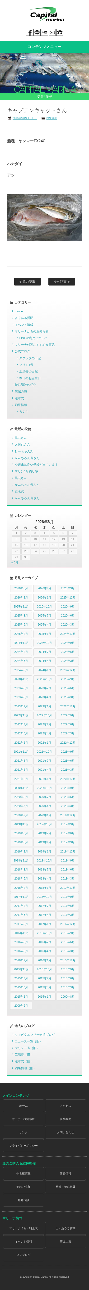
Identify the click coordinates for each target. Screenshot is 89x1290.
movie (19, 311)
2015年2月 (21, 996)
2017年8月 (21, 906)
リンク (23, 1132)
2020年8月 (21, 797)
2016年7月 (44, 942)
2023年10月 (44, 679)
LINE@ (37, 32)
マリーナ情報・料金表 (23, 1228)
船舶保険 (23, 1200)
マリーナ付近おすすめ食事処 (35, 344)
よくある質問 (24, 318)
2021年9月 (68, 751)
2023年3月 (68, 697)
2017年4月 (44, 915)
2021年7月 (44, 760)
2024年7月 (44, 652)
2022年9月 (68, 715)
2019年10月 (44, 824)
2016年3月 (68, 951)
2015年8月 (21, 978)
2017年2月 (21, 924)
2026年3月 (68, 588)
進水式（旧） (24, 1061)
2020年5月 (21, 806)
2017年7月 (44, 906)
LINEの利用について (33, 338)
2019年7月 (44, 833)
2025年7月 (44, 615)
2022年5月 (21, 733)
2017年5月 (21, 915)
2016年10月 (44, 933)
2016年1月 (44, 960)
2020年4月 (44, 806)
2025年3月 (68, 624)
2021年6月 (68, 760)
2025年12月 (67, 597)
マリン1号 (26, 365)
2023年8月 (21, 688)
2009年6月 (21, 1005)
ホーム (23, 1105)
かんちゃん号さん (27, 458)
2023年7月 (44, 688)
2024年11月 (21, 643)
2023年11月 (21, 679)
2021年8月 (21, 760)
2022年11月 (21, 715)
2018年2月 (21, 887)
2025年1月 (44, 634)
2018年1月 (44, 887)
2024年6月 (68, 652)
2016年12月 (67, 924)
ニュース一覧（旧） (28, 1041)
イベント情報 (24, 325)
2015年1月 (44, 996)
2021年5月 (21, 769)
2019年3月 (68, 842)
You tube (44, 32)
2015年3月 (68, 987)
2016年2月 (21, 960)
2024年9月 (68, 643)
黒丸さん (21, 438)
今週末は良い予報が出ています (36, 464)
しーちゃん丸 (24, 451)
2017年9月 (68, 896)
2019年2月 (21, 851)
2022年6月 (68, 724)
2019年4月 (44, 842)
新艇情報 (65, 1173)
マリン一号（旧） (27, 1048)
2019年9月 (68, 824)
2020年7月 (44, 797)
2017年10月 (44, 896)
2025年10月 (44, 606)
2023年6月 (68, 688)
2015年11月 (21, 969)
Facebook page (29, 32)
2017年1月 (44, 924)
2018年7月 (44, 869)
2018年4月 (44, 878)
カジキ (23, 411)
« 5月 (14, 562)
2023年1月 (44, 706)
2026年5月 (21, 588)
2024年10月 (44, 643)
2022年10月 (44, 715)
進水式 (19, 398)
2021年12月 (67, 742)
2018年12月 (67, 851)
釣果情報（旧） (25, 1068)
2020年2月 (21, 815)
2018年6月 (68, 869)
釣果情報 (51, 118)
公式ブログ (22, 351)
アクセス (65, 1105)
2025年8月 (21, 615)
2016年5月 (21, 951)
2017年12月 (67, 887)
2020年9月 (68, 788)
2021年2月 (21, 779)
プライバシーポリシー (23, 1145)
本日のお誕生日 (30, 378)
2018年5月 (21, 878)
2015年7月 (44, 978)
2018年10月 (44, 860)
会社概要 (65, 1119)
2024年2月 (21, 670)
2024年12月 (67, 634)
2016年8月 (21, 942)
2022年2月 (21, 742)
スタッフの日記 (30, 358)
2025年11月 (21, 606)
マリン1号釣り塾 (26, 471)
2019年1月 (44, 851)
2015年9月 (68, 969)
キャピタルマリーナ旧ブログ (35, 1035)
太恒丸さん (22, 444)
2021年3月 (68, 769)
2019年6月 (68, 833)
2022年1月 (44, 742)
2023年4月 (44, 697)
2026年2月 (21, 597)
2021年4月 (44, 769)
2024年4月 (44, 661)
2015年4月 (44, 987)
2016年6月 (68, 942)
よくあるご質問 (65, 1228)
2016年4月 (44, 951)
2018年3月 (68, 878)
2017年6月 (68, 906)
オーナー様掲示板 (23, 1119)
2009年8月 (68, 996)
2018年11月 (21, 860)
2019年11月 (21, 824)
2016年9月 (68, 933)
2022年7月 (44, 724)
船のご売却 (23, 1187)
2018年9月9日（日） (25, 118)
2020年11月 (21, 788)
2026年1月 (44, 597)
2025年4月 (44, 624)
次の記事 (62, 282)
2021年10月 (44, 751)
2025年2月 (21, 634)
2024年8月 (21, 652)
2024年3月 (68, 661)
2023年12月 (67, 670)
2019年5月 (21, 842)
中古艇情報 (23, 1173)
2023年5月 (21, 697)
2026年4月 (44, 588)
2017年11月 (21, 896)
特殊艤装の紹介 (25, 385)
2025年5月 (21, 624)
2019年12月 (67, 815)
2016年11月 (21, 933)
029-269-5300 (59, 32)
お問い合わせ (65, 1132)
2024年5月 (21, 661)
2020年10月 (44, 788)
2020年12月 (67, 779)
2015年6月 (68, 978)
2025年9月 (68, 606)
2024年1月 (44, 670)
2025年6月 (68, 615)
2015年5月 (21, 987)
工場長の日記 (28, 371)
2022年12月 (67, 706)
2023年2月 (21, 706)
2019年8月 (21, 833)
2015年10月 (44, 969)
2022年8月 (21, 724)
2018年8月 (21, 869)
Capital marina (47, 14)
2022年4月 (44, 733)
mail (52, 32)
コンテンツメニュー (45, 46)
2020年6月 (68, 797)
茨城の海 (21, 391)
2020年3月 (68, 806)
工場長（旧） (24, 1054)
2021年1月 (44, 779)
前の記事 (27, 282)
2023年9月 (68, 679)
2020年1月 (44, 815)
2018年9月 (68, 860)
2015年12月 (67, 960)
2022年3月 (68, 733)
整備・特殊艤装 (65, 1187)
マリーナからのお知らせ (32, 331)
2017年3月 (68, 915)
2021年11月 (21, 751)
